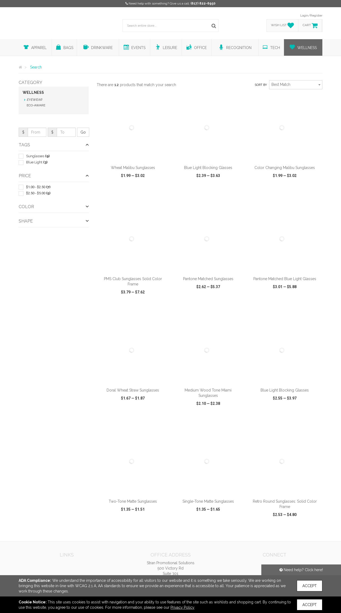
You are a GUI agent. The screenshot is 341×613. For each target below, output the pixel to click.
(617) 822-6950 (203, 3)
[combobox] (295, 84)
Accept (309, 586)
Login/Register (311, 15)
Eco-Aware (36, 105)
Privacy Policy (182, 607)
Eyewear (34, 100)
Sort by (261, 85)
